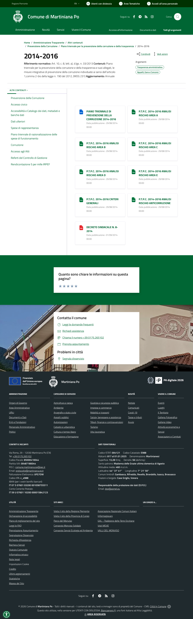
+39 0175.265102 (22, 456)
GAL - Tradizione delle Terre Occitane (116, 521)
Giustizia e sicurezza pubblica (104, 403)
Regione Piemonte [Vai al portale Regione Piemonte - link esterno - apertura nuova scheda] (20, 3)
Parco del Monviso (63, 521)
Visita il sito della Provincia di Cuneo (71, 516)
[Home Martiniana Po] (45, 17)
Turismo (94, 427)
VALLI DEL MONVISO (108, 530)
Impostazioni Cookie (19, 564)
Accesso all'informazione (121, 30)
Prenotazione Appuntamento (23, 530)
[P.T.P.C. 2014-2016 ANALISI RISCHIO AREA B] (81, 144)
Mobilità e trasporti (99, 412)
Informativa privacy (18, 554)
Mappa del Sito (16, 583)
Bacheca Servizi (17, 545)
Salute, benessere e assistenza (105, 417)
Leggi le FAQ (15, 525)
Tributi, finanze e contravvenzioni (106, 422)
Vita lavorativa (97, 432)
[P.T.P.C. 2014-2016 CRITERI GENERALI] (81, 199)
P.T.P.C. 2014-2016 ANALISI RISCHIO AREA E (155, 173)
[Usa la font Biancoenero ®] (99, 3)
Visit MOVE (103, 525)
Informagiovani (105, 516)
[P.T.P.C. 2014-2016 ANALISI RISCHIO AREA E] (133, 171)
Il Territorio (163, 412)
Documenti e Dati (17, 417)
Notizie (131, 403)
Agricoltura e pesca (63, 403)
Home (27, 42)
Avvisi (131, 422)
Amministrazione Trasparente (48, 42)
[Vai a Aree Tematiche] (129, 3)
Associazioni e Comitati (169, 436)
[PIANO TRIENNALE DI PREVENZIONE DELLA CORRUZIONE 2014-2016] (81, 112)
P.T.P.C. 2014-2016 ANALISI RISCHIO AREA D (102, 173)
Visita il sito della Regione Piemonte (71, 511)
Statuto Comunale (18, 549)
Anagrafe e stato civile (65, 412)
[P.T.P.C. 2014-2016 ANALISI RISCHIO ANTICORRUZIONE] (133, 199)
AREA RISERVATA (95, 614)
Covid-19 (132, 412)
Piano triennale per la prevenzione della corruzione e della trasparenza (97, 46)
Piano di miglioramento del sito (24, 521)
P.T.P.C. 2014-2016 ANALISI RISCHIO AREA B (102, 145)
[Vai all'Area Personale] (162, 3)
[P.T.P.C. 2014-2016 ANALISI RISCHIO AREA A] (133, 112)
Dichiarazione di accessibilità (23, 516)
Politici (12, 432)
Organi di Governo (18, 403)
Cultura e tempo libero (65, 432)
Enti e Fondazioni (17, 422)
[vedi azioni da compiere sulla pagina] (160, 54)
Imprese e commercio (101, 408)
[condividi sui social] (143, 54)
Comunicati (133, 408)
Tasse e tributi (135, 417)
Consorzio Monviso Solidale (67, 525)
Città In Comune (158, 606)
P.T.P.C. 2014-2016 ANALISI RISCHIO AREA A (155, 113)
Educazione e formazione (66, 436)
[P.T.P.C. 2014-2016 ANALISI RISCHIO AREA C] (133, 144)
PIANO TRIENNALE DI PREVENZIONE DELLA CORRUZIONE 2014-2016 (101, 115)
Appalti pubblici (61, 417)
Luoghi (161, 408)
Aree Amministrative (19, 408)
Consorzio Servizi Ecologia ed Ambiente (73, 530)
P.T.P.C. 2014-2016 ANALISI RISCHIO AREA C (155, 145)
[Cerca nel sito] (177, 16)
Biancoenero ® (108, 610)
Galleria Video (164, 422)
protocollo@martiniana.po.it (30, 471)
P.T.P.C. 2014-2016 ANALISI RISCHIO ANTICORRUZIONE (155, 201)
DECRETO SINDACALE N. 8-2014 (102, 229)
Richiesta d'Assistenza (20, 540)
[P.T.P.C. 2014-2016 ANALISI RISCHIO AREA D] (81, 171)
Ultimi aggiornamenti (19, 574)
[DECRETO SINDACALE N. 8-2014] (81, 227)
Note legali (14, 559)
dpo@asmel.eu (112, 489)
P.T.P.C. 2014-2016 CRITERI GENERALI (102, 201)
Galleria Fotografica (167, 417)
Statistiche (14, 578)
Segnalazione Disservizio (21, 535)
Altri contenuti (75, 42)
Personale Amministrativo (22, 427)
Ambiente (58, 408)
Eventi (161, 403)
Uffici (11, 412)
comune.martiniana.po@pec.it (30, 467)
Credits (12, 569)
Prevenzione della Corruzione (42, 46)
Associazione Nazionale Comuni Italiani (117, 511)
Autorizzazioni (61, 422)
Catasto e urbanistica (64, 427)
